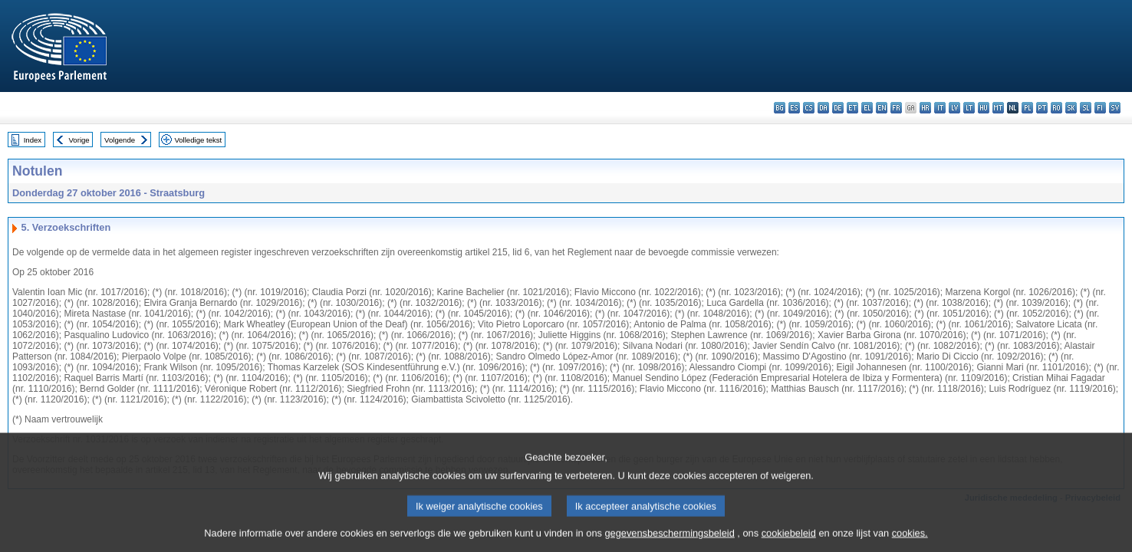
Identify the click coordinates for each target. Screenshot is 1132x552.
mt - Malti (998, 107)
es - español (794, 107)
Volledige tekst (198, 140)
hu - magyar (983, 107)
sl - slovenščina (1085, 107)
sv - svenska (1114, 107)
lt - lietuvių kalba (969, 107)
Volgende (119, 140)
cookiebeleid (789, 540)
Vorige (79, 140)
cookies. (910, 540)
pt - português (1042, 107)
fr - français (896, 107)
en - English (881, 107)
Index (32, 140)
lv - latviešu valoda (954, 107)
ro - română (1056, 107)
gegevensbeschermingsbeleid (669, 540)
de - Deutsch (838, 107)
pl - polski (1027, 107)
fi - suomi (1100, 107)
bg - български (779, 107)
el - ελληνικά (867, 107)
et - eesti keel (852, 107)
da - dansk (823, 107)
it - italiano (940, 107)
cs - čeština (808, 107)
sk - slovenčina (1071, 107)
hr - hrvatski (925, 107)
